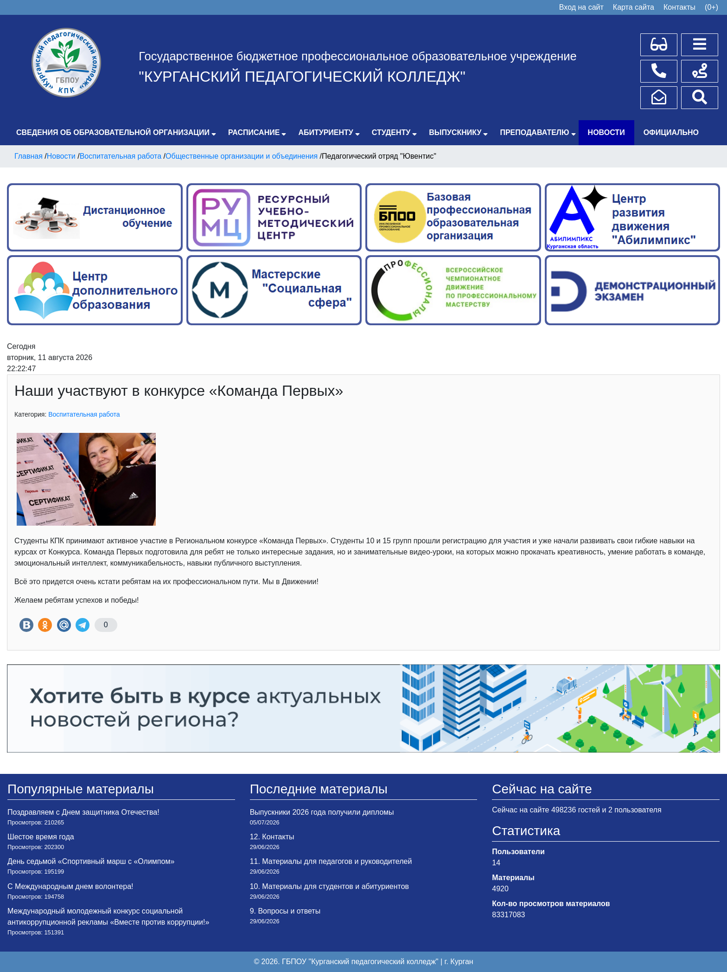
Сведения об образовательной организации (113, 132)
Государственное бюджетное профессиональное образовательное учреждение (358, 56)
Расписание (254, 132)
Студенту (391, 132)
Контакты (679, 7)
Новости (606, 132)
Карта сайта (633, 7)
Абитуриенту (325, 132)
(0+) (711, 7)
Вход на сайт (581, 7)
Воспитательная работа (84, 414)
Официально (671, 132)
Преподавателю (534, 132)
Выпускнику (455, 132)
